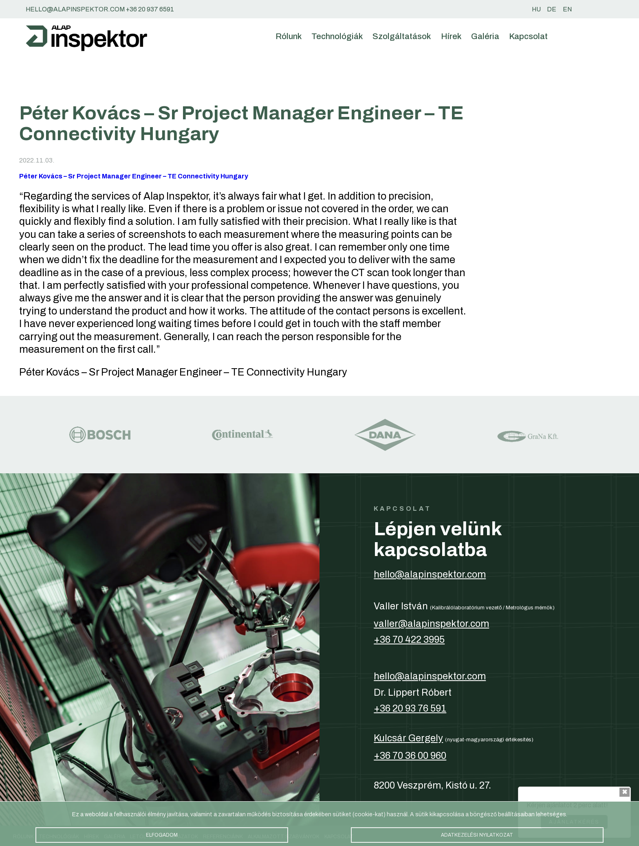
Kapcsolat (528, 36)
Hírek (451, 36)
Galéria (485, 36)
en (567, 9)
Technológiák (337, 36)
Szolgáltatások (401, 36)
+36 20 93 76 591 (410, 708)
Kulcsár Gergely (408, 738)
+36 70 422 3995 (409, 639)
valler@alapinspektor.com (431, 623)
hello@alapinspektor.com (430, 574)
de (551, 9)
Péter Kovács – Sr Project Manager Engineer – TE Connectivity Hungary (133, 176)
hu (536, 9)
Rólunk (288, 36)
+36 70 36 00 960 (410, 755)
